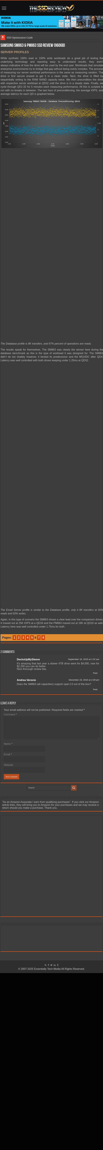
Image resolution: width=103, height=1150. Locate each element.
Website (8, 765)
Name (8, 743)
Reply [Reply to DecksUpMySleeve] (95, 673)
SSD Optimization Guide (20, 37)
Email (8, 754)
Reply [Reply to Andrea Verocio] (95, 689)
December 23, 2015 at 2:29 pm (84, 680)
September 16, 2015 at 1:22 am (83, 659)
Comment (10, 714)
